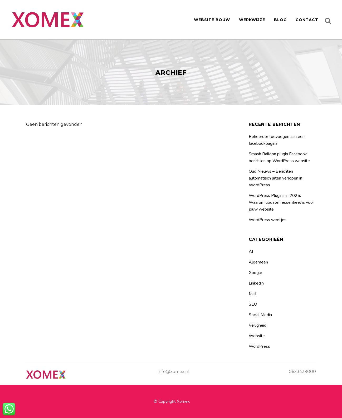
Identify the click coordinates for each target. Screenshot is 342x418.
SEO (253, 304)
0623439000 (302, 371)
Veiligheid (257, 325)
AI (251, 252)
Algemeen (258, 262)
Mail (252, 294)
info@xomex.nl (173, 371)
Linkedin (256, 283)
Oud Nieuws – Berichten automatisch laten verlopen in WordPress (275, 178)
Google (255, 273)
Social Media (260, 315)
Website (257, 336)
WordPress (259, 346)
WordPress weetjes (267, 220)
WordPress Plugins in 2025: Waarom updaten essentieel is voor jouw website (281, 202)
